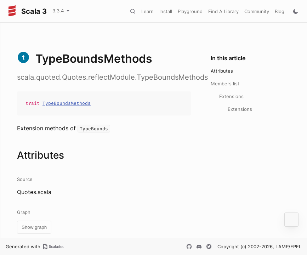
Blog (279, 11)
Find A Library (223, 11)
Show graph (34, 227)
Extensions (231, 96)
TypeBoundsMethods (66, 103)
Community (256, 11)
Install (165, 11)
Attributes (222, 71)
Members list (225, 83)
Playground (190, 11)
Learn (147, 11)
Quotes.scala (34, 192)
